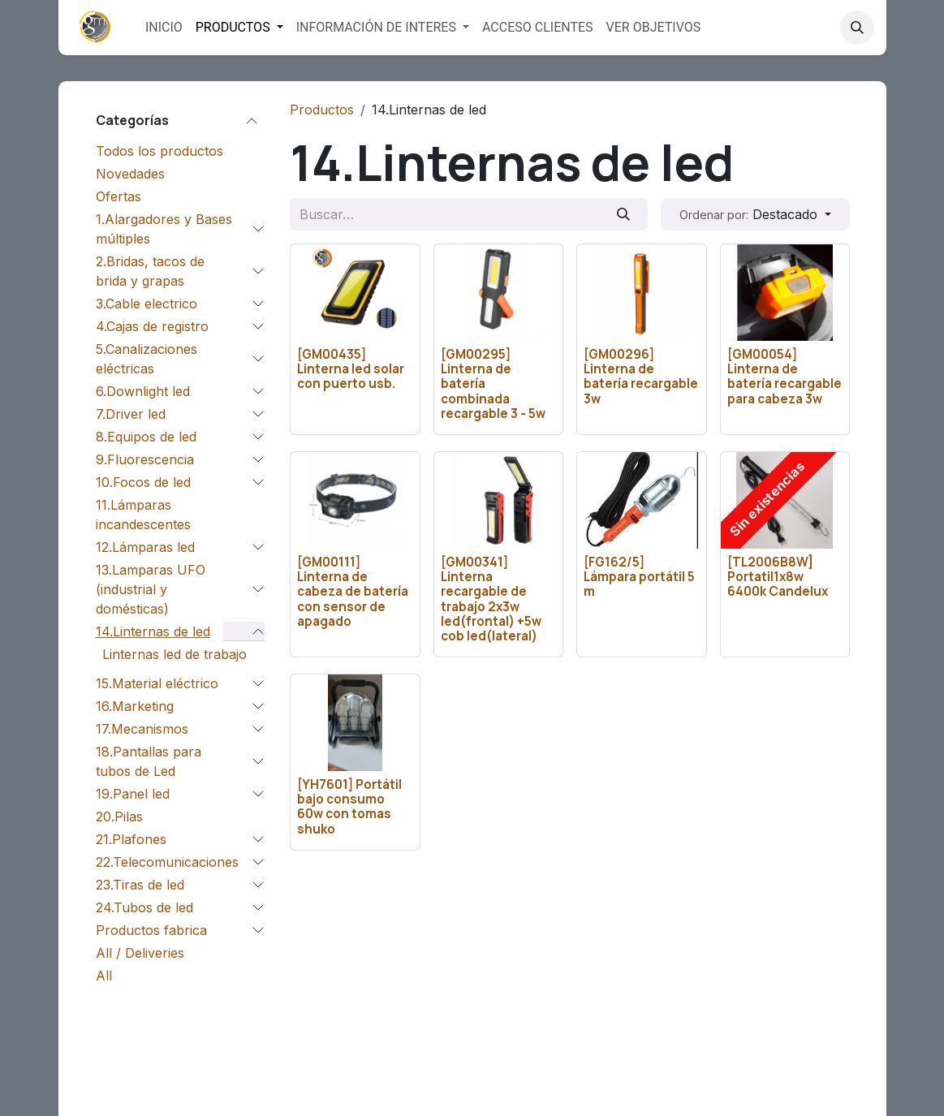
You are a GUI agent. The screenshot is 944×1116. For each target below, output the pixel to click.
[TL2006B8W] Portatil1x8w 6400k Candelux (776, 577)
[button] (857, 28)
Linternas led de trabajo (174, 654)
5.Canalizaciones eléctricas (146, 359)
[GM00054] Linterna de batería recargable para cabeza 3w (783, 376)
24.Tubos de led (144, 907)
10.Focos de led (143, 482)
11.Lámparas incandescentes (143, 514)
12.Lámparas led (145, 547)
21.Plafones (131, 839)
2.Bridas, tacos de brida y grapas (150, 271)
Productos (322, 109)
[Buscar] (623, 214)
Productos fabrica (151, 930)
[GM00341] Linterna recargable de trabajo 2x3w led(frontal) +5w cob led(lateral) (490, 599)
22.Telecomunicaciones (167, 862)
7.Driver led (131, 414)
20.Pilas (119, 816)
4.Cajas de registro (152, 326)
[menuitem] (164, 27)
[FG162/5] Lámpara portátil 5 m (639, 577)
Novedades (130, 174)
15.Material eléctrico (157, 683)
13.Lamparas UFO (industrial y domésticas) (150, 589)
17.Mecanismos (142, 729)
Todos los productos (159, 151)
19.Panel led (133, 794)
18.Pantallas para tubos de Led (148, 761)
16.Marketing (135, 706)
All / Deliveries (140, 953)
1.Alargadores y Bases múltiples (164, 229)
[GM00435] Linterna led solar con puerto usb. (350, 369)
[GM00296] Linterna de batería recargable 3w (641, 376)
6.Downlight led (143, 391)
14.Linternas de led (153, 631)
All (104, 975)
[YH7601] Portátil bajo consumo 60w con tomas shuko (349, 807)
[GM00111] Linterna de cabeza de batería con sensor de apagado (352, 592)
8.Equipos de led (146, 437)
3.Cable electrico (146, 303)
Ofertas (118, 196)
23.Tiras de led (140, 885)
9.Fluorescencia (145, 459)
